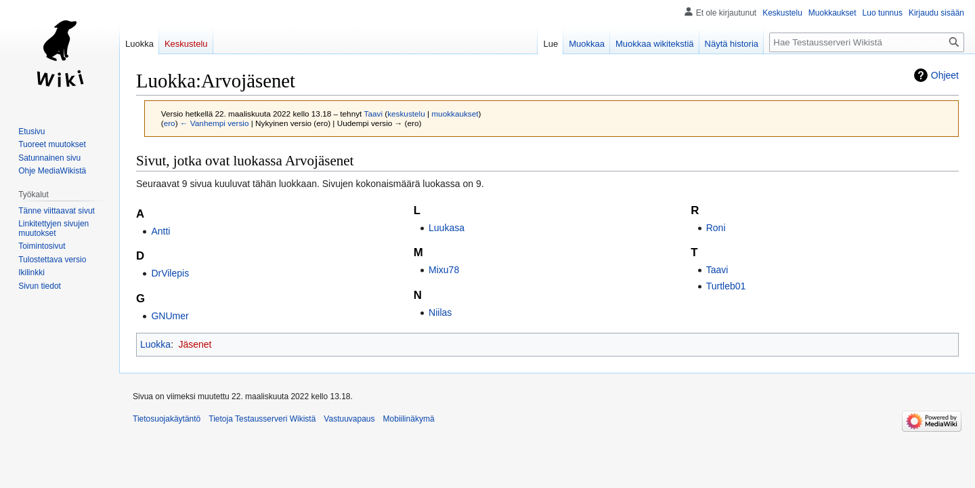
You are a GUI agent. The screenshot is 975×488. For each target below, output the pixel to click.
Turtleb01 (726, 286)
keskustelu (406, 113)
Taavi (717, 269)
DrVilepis (170, 273)
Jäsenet (194, 344)
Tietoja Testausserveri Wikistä (262, 419)
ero (169, 123)
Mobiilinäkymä (409, 419)
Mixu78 (444, 269)
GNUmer (169, 315)
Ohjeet (945, 75)
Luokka (155, 344)
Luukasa (446, 227)
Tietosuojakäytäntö (166, 419)
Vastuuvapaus (349, 419)
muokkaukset (454, 113)
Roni (716, 227)
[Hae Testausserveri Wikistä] (866, 42)
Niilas (440, 312)
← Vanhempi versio (214, 123)
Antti (160, 231)
